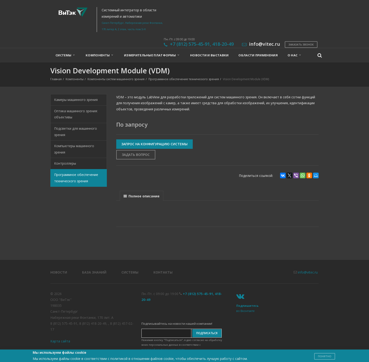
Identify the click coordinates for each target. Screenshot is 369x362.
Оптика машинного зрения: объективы (76, 114)
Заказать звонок (301, 44)
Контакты (162, 272)
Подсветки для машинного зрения (75, 131)
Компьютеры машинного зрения (74, 149)
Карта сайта (60, 341)
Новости (58, 272)
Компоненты (75, 79)
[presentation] (141, 196)
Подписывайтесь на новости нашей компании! (176, 323)
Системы (129, 272)
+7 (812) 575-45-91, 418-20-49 (202, 44)
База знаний (94, 272)
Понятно (324, 356)
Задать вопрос (136, 154)
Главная (56, 79)
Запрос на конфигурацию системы (154, 144)
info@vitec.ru (308, 272)
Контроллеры (65, 163)
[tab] (141, 195)
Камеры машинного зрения (76, 99)
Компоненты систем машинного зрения (116, 79)
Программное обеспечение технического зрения (183, 79)
